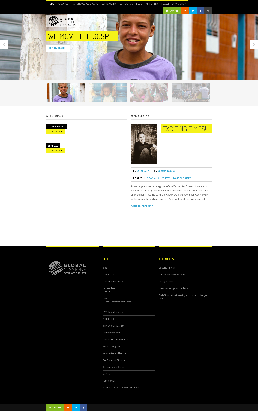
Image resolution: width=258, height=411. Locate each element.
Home (51, 3)
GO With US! (108, 291)
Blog (139, 3)
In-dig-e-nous (166, 281)
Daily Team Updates (113, 281)
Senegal (53, 145)
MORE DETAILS (55, 131)
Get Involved (108, 4)
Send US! (107, 298)
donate (55, 407)
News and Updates (158, 178)
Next (254, 44)
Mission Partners (112, 332)
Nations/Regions (111, 346)
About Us (62, 4)
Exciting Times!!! (186, 128)
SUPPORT (108, 373)
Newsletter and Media (173, 4)
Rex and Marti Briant (113, 367)
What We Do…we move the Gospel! (121, 387)
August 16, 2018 (164, 171)
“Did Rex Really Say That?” (172, 274)
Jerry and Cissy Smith (113, 325)
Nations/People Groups (84, 4)
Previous (4, 44)
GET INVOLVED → (58, 48)
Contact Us (126, 3)
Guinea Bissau (56, 126)
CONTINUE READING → (143, 206)
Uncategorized (181, 178)
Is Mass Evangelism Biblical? (173, 288)
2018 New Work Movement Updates (117, 301)
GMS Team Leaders (113, 311)
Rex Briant (141, 171)
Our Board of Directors (114, 360)
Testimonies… (110, 380)
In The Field (151, 4)
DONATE (172, 10)
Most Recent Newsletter (115, 339)
